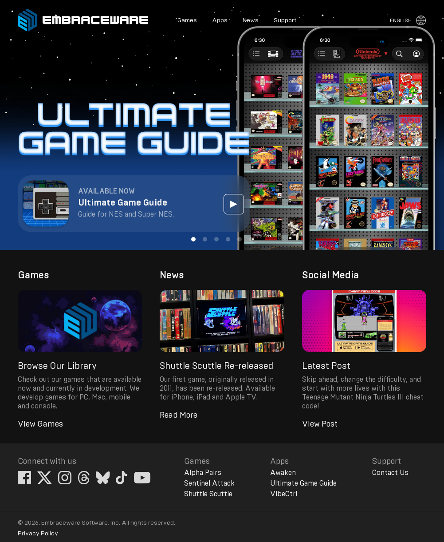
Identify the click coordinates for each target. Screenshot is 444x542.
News (251, 20)
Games (187, 20)
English (401, 20)
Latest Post (326, 366)
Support (285, 20)
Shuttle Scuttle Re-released (216, 366)
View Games (40, 424)
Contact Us (390, 472)
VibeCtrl (283, 494)
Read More (178, 415)
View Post (320, 424)
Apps (220, 20)
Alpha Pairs (202, 472)
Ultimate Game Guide (303, 483)
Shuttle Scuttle (208, 494)
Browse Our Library (57, 366)
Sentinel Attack (209, 483)
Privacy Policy (38, 533)
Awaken (283, 472)
